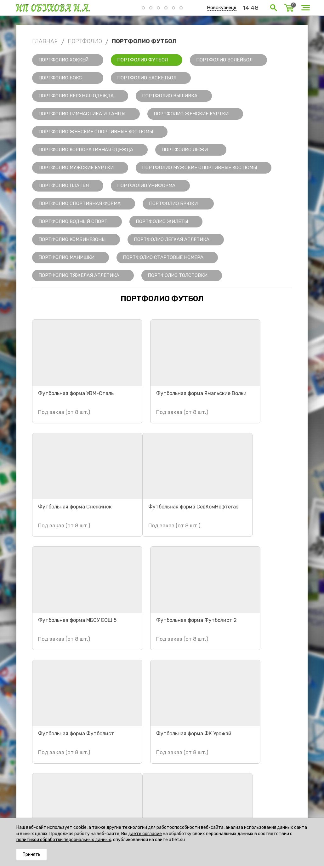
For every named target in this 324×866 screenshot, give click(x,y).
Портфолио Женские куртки (191, 114)
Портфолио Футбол (142, 60)
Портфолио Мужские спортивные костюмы (199, 167)
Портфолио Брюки (173, 203)
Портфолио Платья (63, 185)
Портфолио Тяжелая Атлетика (78, 275)
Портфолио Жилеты (162, 221)
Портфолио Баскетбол (146, 78)
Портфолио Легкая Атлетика (171, 239)
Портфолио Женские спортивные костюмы (95, 132)
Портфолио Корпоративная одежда (85, 149)
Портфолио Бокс (60, 78)
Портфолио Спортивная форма (79, 203)
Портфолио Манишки (66, 257)
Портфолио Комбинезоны (71, 239)
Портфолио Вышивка (169, 96)
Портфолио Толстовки (177, 275)
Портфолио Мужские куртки (76, 167)
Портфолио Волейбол (224, 60)
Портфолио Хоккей (63, 60)
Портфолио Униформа (146, 185)
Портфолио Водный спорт (72, 221)
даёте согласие (145, 833)
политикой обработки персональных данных (63, 839)
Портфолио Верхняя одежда (76, 96)
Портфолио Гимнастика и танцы (81, 114)
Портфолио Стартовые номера (163, 257)
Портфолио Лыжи (185, 149)
